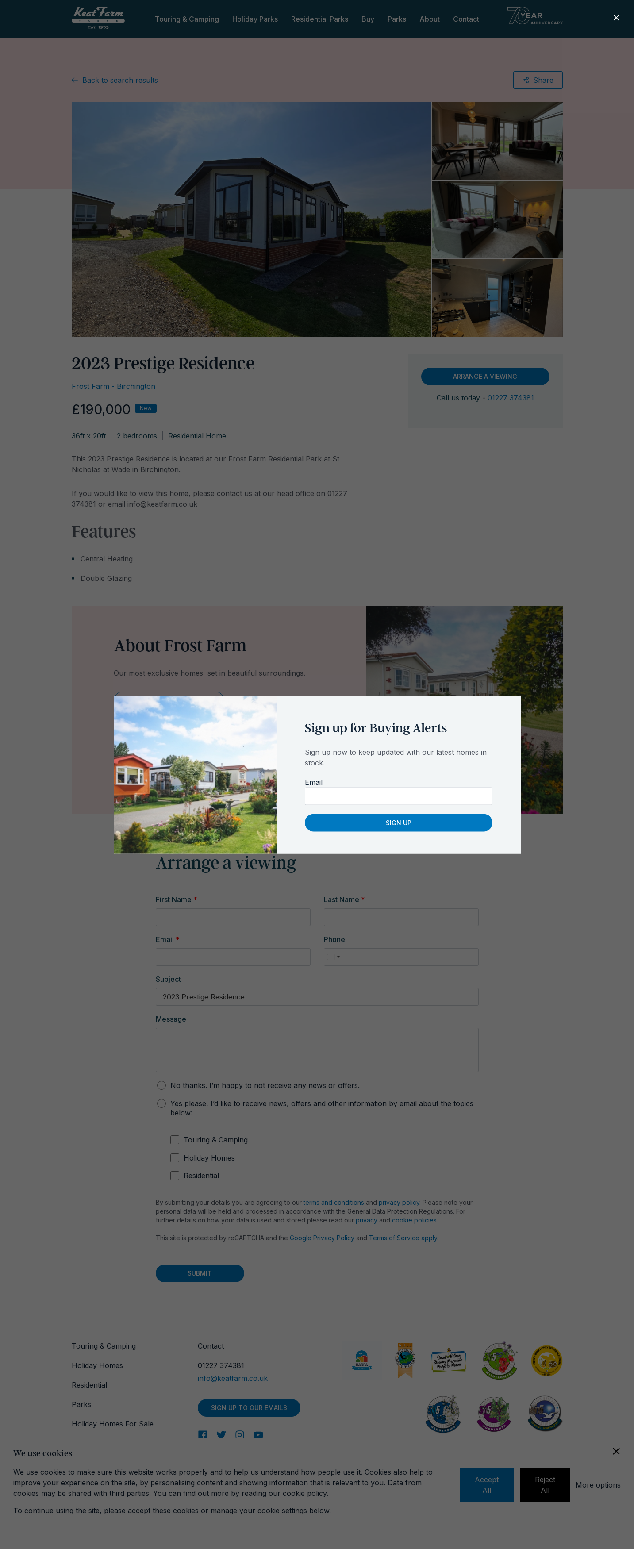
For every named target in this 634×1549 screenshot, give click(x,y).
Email (314, 781)
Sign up (398, 822)
